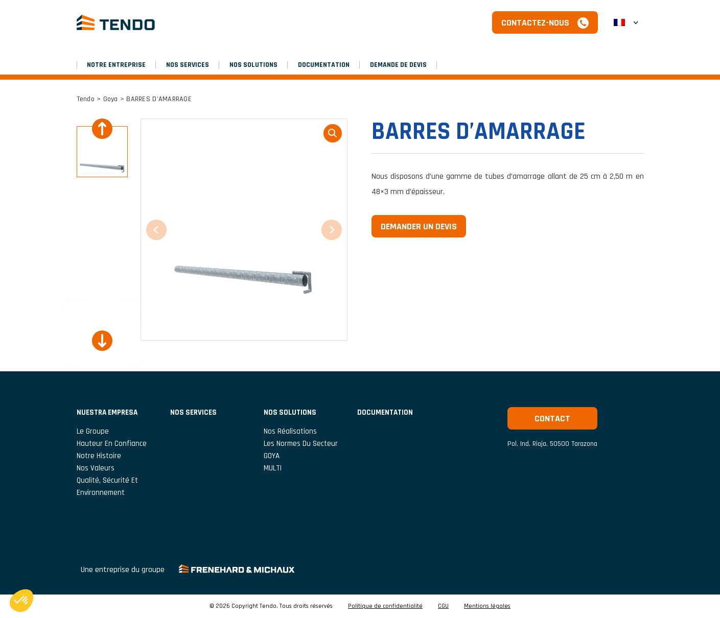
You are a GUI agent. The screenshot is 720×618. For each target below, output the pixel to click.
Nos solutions (253, 64)
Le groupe (93, 431)
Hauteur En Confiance (112, 443)
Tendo (86, 99)
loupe (332, 133)
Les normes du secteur (301, 443)
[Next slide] (102, 340)
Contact (552, 418)
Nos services (187, 64)
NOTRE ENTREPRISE (116, 64)
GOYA (272, 456)
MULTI (273, 468)
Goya (110, 99)
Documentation (324, 64)
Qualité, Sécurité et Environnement (107, 486)
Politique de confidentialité (385, 606)
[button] (626, 23)
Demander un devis (419, 226)
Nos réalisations (290, 431)
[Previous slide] (102, 128)
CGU (443, 606)
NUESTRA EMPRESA (107, 412)
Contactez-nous (535, 23)
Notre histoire (99, 456)
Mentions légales (487, 606)
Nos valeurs (95, 468)
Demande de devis (398, 64)
